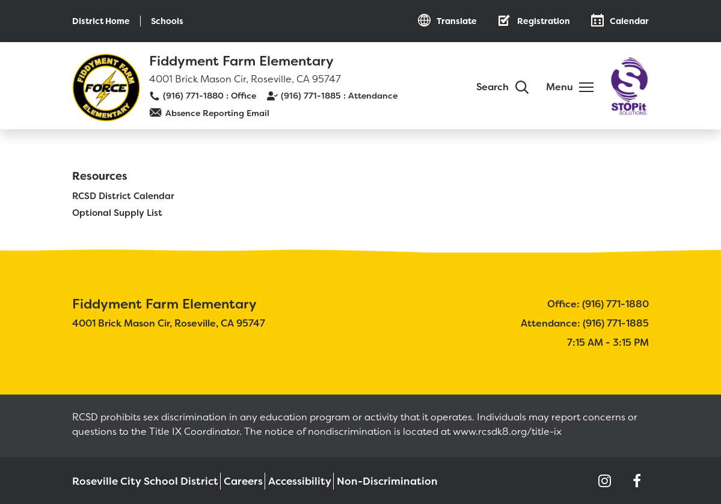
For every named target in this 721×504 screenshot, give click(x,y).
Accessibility (284, 480)
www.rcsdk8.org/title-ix (507, 430)
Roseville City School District (135, 480)
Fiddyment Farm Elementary (241, 61)
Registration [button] (543, 21)
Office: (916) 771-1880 (598, 303)
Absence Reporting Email (217, 113)
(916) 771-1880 (193, 95)
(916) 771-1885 (311, 95)
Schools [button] (167, 21)
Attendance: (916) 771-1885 (585, 322)
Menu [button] (559, 87)
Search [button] (492, 87)
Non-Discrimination (367, 480)
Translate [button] (457, 21)
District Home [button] (101, 21)
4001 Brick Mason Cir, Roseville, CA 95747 (245, 79)
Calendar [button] (629, 21)
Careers (227, 480)
